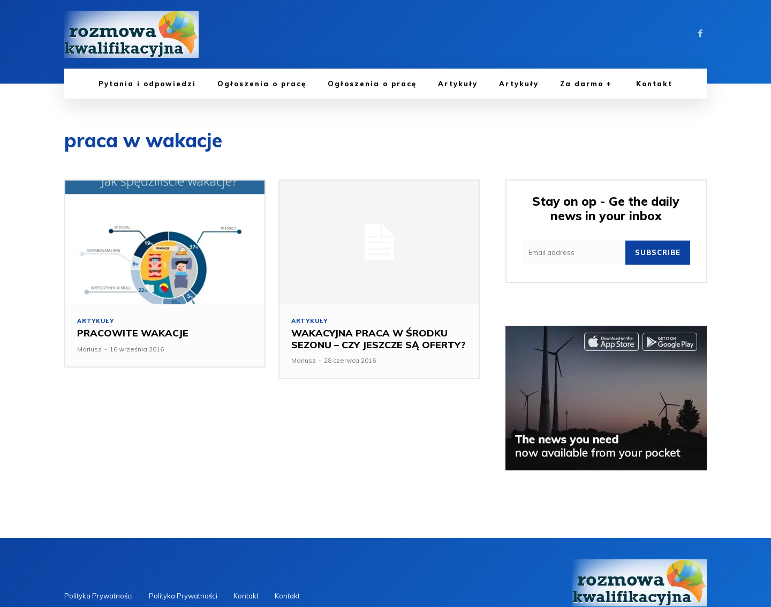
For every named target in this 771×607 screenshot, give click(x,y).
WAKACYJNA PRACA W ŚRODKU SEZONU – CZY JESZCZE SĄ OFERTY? (378, 339)
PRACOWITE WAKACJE (132, 333)
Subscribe (658, 252)
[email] (573, 253)
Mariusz (89, 349)
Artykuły (95, 321)
